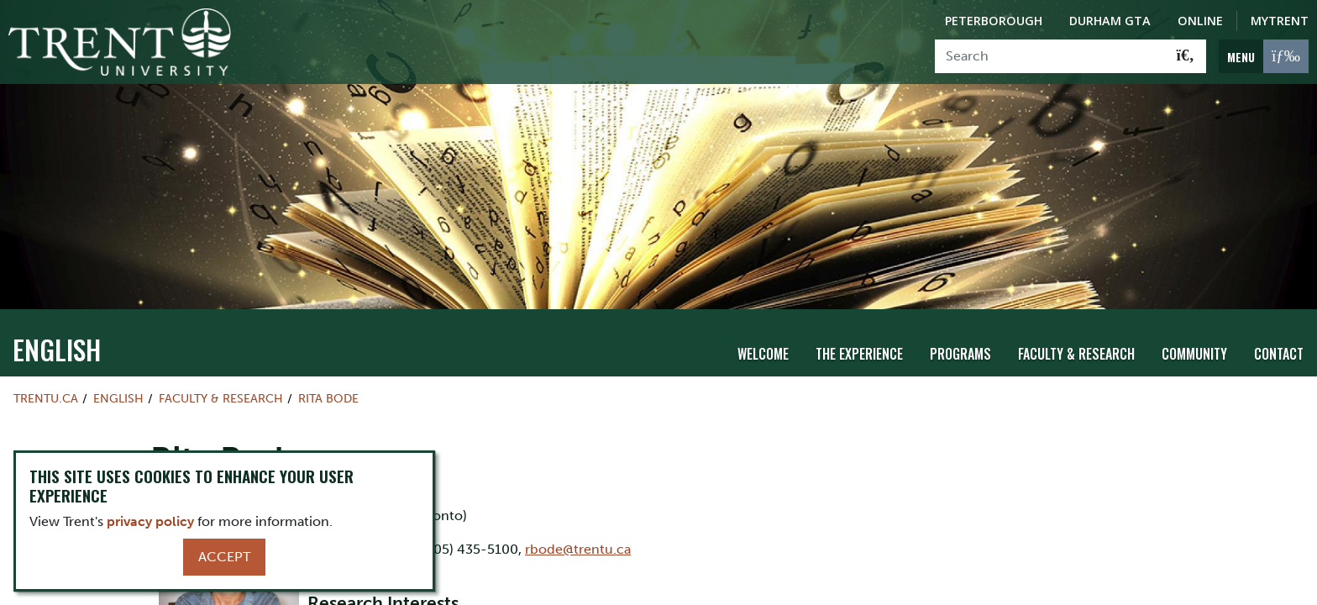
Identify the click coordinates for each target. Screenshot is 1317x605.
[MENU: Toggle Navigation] (1264, 56)
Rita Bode (328, 398)
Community (1194, 354)
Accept (224, 557)
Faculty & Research (1076, 354)
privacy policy (150, 521)
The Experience (859, 354)
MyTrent (1280, 21)
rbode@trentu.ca (578, 549)
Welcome (763, 354)
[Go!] (1185, 56)
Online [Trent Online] (1200, 21)
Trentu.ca (45, 398)
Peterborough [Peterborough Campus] (993, 21)
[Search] (1050, 56)
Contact (1279, 354)
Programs (960, 354)
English (57, 349)
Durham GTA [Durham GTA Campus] (1110, 21)
